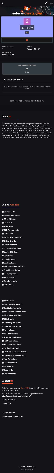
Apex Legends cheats (11, 215)
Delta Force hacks (9, 281)
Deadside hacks (9, 263)
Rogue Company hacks (11, 248)
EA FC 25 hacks (8, 219)
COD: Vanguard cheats (11, 323)
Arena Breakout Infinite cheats (14, 312)
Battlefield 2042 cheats (11, 315)
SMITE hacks (8, 366)
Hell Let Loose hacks (10, 348)
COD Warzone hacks (10, 230)
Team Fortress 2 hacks (11, 337)
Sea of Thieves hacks (11, 270)
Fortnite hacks (8, 330)
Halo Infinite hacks (10, 334)
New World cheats (9, 359)
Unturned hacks (9, 374)
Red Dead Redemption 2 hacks (14, 352)
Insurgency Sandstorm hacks (13, 355)
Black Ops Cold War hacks (12, 326)
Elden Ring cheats (9, 274)
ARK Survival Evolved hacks (13, 266)
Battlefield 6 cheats (10, 252)
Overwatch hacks (9, 245)
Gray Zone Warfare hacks (12, 304)
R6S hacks (7, 223)
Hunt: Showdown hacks (11, 344)
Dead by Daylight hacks (11, 308)
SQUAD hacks (8, 319)
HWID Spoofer (8, 277)
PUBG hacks (7, 226)
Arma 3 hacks (8, 301)
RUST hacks (7, 234)
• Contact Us (6, 403)
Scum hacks (7, 370)
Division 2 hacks (9, 241)
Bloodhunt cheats (9, 363)
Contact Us (31, 467)
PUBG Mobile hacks (10, 341)
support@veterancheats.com (12, 416)
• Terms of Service (8, 400)
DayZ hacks (7, 256)
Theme (22, 467)
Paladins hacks (8, 259)
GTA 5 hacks (7, 285)
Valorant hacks (8, 212)
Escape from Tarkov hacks (12, 237)
